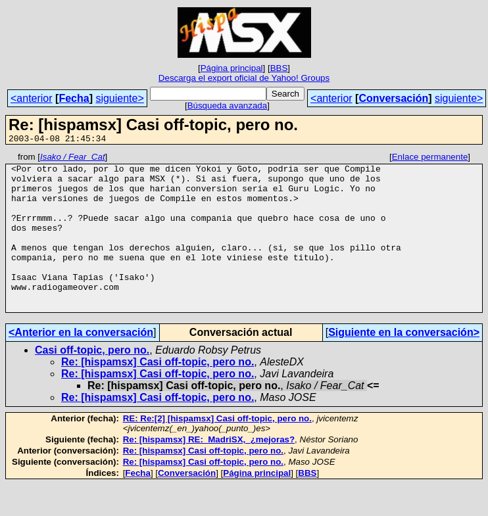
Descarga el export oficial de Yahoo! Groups (244, 78)
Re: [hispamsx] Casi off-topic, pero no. (157, 393)
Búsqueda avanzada (227, 105)
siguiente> (119, 98)
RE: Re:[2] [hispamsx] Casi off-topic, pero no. (217, 450)
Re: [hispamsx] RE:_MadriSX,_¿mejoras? (209, 471)
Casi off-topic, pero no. (92, 381)
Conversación (393, 98)
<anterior (32, 98)
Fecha (74, 98)
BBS (279, 68)
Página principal (232, 68)
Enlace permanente (430, 159)
